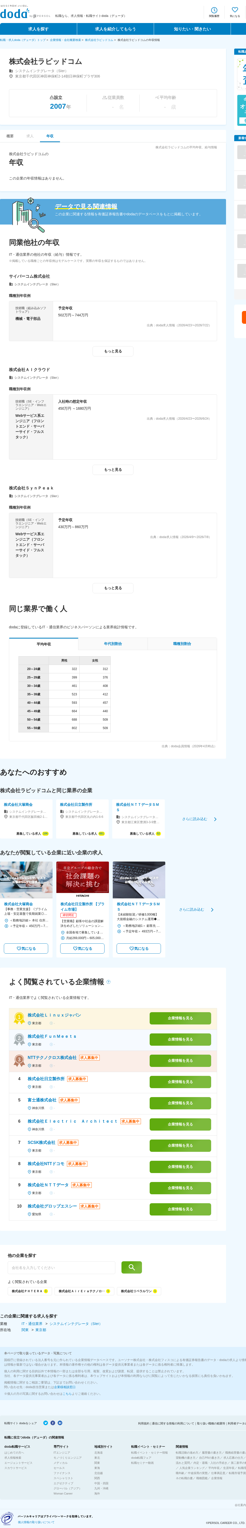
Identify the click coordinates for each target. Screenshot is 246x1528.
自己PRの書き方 (209, 1457)
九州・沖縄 (101, 1488)
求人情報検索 (12, 1457)
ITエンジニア (62, 1452)
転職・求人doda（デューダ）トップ (23, 39)
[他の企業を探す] (61, 1267)
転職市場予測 (237, 1473)
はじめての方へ (14, 1452)
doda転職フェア (141, 1457)
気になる (235, 16)
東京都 (40, 1330)
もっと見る (113, 351)
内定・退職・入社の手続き (210, 1462)
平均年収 (214, 1467)
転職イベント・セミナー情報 (149, 1452)
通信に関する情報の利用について (173, 1423)
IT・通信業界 (33, 1324)
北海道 (98, 1452)
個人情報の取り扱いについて (36, 1522)
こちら (67, 1394)
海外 (97, 1493)
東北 (97, 1457)
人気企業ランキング (192, 1467)
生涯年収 (228, 1467)
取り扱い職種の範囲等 (211, 1423)
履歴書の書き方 (212, 1452)
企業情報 (216, 1478)
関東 (26, 1330)
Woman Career (63, 1493)
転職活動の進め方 (187, 1452)
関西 (97, 1478)
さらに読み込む (194, 819)
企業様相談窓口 (65, 1387)
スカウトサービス (15, 1467)
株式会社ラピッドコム (99, 39)
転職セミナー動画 (142, 1462)
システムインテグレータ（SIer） (76, 1324)
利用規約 (143, 1423)
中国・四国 (101, 1483)
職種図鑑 (202, 1478)
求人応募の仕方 (233, 1457)
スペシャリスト (63, 1478)
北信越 (98, 1473)
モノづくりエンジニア (68, 1457)
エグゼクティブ (63, 1483)
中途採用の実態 (198, 1473)
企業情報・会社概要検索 (65, 39)
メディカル (61, 1462)
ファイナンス (62, 1473)
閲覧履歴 (214, 16)
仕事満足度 (218, 1473)
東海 (97, 1467)
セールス (59, 1467)
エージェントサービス (18, 1462)
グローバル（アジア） (68, 1488)
